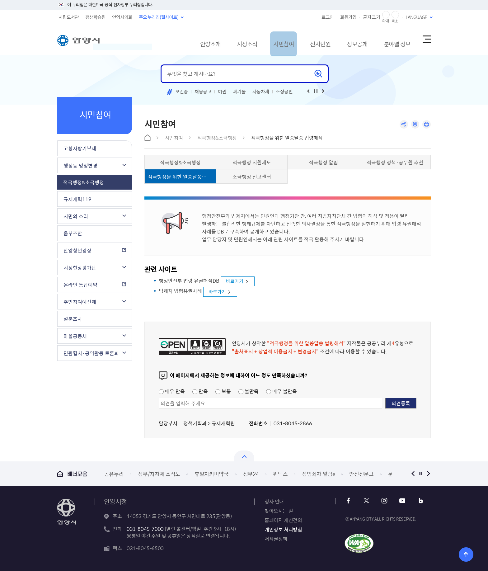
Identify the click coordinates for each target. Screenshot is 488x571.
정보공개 (343, 39)
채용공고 (203, 91)
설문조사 (72, 319)
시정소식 (220, 39)
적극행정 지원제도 (251, 162)
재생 (316, 91)
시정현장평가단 (79, 267)
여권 (222, 91)
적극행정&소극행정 (83, 182)
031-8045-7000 (145, 528)
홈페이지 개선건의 (283, 519)
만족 (200, 390)
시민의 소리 (75, 216)
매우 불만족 (281, 390)
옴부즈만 (72, 233)
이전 (413, 473)
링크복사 (414, 124)
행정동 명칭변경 (80, 165)
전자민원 (302, 39)
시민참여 (261, 39)
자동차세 (261, 91)
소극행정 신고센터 (251, 176)
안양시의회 (122, 17)
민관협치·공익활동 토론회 (91, 353)
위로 (462, 554)
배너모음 (72, 474)
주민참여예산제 (79, 301)
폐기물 (239, 91)
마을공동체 (75, 336)
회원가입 (348, 17)
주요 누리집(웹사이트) (158, 17)
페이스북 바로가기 (349, 500)
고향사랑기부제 (79, 148)
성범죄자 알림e (318, 473)
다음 (428, 473)
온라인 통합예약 (80, 284)
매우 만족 (172, 390)
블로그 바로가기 (416, 500)
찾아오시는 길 (279, 510)
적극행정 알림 (323, 162)
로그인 (327, 17)
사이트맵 (426, 39)
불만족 (248, 390)
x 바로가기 (366, 500)
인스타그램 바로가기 (383, 500)
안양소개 (179, 39)
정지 (421, 473)
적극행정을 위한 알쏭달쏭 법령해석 (287, 137)
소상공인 (284, 91)
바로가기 (236, 281)
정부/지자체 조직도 (159, 473)
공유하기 (401, 124)
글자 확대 (386, 14)
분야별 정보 (387, 39)
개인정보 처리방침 (283, 529)
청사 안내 (274, 501)
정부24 (251, 473)
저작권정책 (276, 538)
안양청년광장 (77, 250)
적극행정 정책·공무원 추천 (395, 162)
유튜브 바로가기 (400, 500)
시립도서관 (69, 17)
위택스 (280, 473)
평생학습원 (95, 17)
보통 (223, 390)
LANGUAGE (416, 17)
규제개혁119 (77, 199)
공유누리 (114, 473)
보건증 (181, 91)
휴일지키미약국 (212, 473)
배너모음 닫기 (244, 455)
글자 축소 (395, 14)
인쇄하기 (426, 124)
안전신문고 (361, 473)
